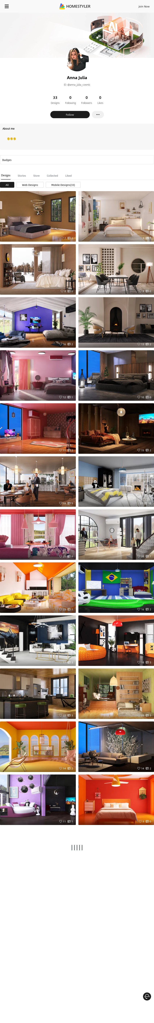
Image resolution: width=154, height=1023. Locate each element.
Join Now (144, 6)
